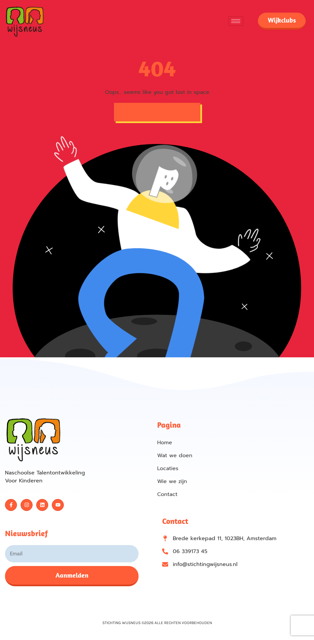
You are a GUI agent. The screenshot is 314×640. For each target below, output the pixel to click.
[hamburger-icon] (235, 21)
